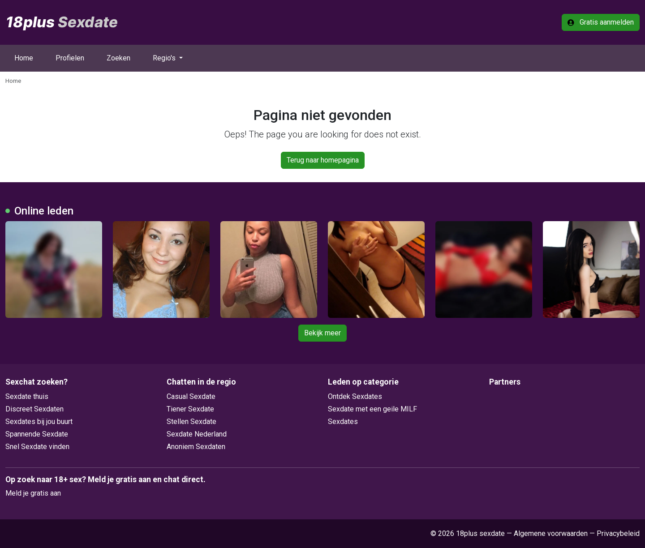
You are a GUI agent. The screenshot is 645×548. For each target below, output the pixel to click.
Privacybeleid (618, 533)
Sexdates (343, 421)
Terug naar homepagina (323, 160)
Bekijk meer (322, 333)
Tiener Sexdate (190, 409)
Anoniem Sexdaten (196, 446)
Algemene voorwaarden (551, 533)
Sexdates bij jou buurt (39, 421)
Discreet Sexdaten (34, 409)
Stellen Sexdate (191, 421)
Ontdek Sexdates (355, 396)
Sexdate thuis (26, 396)
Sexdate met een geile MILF (372, 409)
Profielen (70, 58)
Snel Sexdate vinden (37, 446)
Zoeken (118, 58)
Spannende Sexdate (36, 434)
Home (23, 58)
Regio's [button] (165, 58)
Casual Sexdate (191, 396)
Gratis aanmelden (601, 22)
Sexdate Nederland (197, 434)
